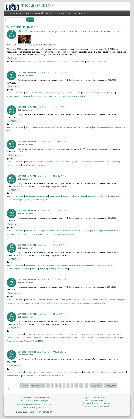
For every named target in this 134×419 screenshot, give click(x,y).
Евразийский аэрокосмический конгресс (63, 62)
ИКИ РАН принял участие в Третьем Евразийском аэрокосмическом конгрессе (69, 31)
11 (81, 385)
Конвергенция (114, 196)
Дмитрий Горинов (14, 269)
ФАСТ (119, 231)
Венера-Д (111, 93)
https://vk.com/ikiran (101, 403)
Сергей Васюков (94, 231)
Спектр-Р (34, 269)
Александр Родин (59, 93)
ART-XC (78, 93)
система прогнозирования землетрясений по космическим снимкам (59, 96)
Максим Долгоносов (105, 265)
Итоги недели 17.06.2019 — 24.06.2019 (42, 141)
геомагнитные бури (14, 200)
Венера (23, 234)
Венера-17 (40, 234)
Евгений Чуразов (72, 162)
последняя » (110, 385)
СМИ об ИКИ (79, 13)
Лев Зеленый (30, 162)
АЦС (40, 303)
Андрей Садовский (38, 62)
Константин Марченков (78, 231)
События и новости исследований (24, 13)
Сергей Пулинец (44, 93)
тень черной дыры (57, 303)
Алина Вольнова (75, 372)
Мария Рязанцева (88, 265)
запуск (95, 127)
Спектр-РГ (70, 93)
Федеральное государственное (34, 397)
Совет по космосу (87, 337)
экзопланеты (120, 127)
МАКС (83, 62)
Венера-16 (31, 234)
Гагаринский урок (89, 303)
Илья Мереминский (30, 375)
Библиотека (63, 13)
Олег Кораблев (99, 162)
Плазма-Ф (43, 269)
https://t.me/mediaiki (100, 406)
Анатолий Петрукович (21, 62)
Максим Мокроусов (117, 300)
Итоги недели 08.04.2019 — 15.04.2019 (42, 279)
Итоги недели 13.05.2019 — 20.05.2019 (42, 210)
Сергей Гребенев (109, 231)
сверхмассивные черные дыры (94, 93)
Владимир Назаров (62, 127)
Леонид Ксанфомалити (46, 231)
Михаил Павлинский (46, 127)
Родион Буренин (13, 303)
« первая (24, 385)
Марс (43, 165)
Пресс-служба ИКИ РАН (96, 397)
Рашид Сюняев (31, 93)
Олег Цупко (104, 300)
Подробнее (15, 58)
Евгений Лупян (42, 196)
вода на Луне (29, 200)
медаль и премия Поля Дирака (19, 96)
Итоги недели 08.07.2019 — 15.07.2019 (42, 107)
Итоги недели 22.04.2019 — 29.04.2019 (42, 245)
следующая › (96, 385)
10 (76, 385)
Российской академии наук (34, 407)
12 (86, 385)
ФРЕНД (46, 303)
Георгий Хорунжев (104, 372)
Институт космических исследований (34, 404)
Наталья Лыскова (119, 372)
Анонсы (50, 13)
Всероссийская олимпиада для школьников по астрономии (56, 337)
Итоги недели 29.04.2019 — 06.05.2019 (42, 351)
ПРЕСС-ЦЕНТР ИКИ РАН (37, 5)
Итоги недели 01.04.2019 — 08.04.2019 (42, 314)
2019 (89, 96)
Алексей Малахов (83, 334)
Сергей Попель (80, 196)
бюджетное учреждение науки (34, 400)
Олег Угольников (56, 334)
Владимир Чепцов (14, 375)
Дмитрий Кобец (89, 372)
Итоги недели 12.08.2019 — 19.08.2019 (42, 72)
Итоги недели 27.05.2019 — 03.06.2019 (42, 176)
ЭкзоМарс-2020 (102, 196)
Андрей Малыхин (113, 334)
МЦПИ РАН (39, 200)
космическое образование (96, 62)
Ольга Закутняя (113, 162)
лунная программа (106, 127)
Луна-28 (107, 303)
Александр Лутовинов (45, 300)
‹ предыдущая (37, 385)
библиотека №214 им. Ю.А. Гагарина (110, 337)
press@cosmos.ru (99, 400)
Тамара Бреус (67, 196)
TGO (36, 303)
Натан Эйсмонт (77, 127)
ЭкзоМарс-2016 (34, 165)
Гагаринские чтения (15, 341)
